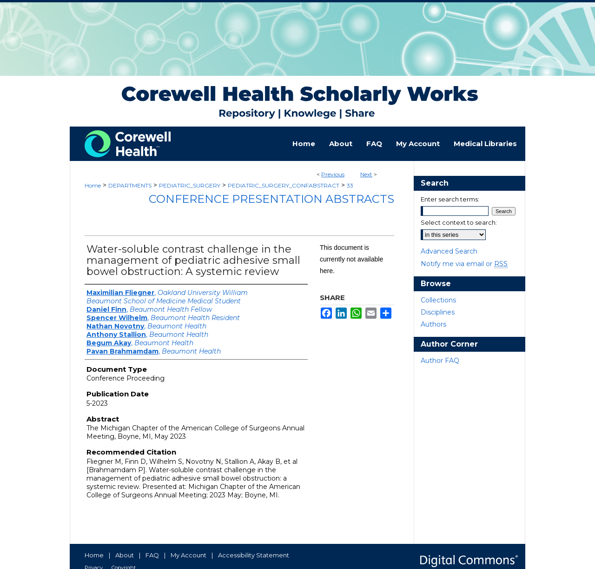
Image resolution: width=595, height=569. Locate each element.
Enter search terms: (450, 199)
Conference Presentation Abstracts (271, 199)
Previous (332, 174)
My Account (188, 555)
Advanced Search (449, 251)
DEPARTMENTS (130, 185)
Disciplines (438, 312)
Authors (433, 324)
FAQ (152, 555)
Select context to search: (459, 222)
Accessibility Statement (253, 555)
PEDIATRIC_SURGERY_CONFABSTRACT (283, 185)
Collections (438, 300)
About (124, 555)
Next (366, 174)
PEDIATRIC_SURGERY (189, 185)
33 (350, 185)
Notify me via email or (464, 264)
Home (93, 185)
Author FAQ (440, 360)
